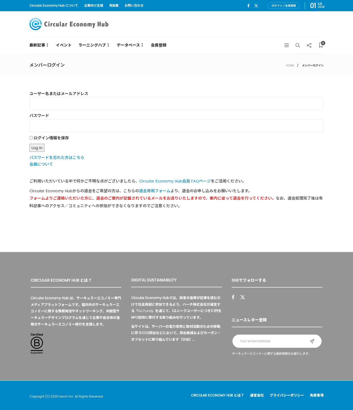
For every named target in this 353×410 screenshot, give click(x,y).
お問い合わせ (134, 5)
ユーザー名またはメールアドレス (58, 93)
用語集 (114, 5)
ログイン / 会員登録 (284, 6)
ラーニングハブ (92, 45)
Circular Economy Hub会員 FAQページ (175, 181)
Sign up (312, 341)
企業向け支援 (93, 5)
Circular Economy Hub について (53, 5)
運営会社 (257, 395)
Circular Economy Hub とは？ (217, 395)
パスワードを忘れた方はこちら (56, 157)
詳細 (185, 339)
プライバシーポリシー (287, 395)
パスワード (39, 116)
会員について (41, 164)
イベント (64, 45)
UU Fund (145, 310)
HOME (290, 65)
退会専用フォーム (154, 191)
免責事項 (317, 395)
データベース (128, 45)
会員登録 (158, 45)
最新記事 (37, 45)
